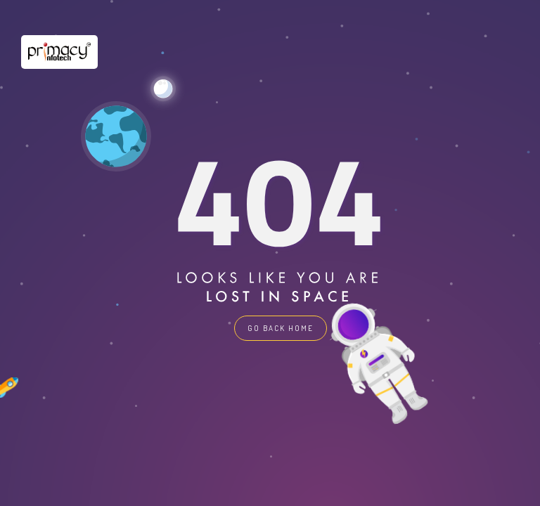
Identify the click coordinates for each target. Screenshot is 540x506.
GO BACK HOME (281, 328)
